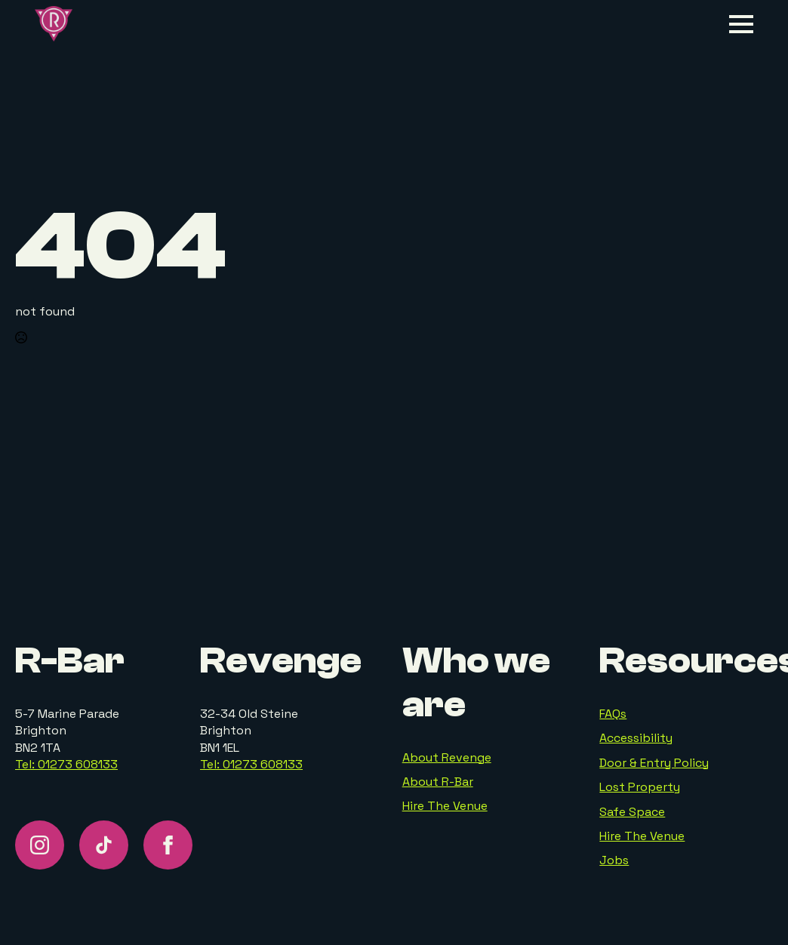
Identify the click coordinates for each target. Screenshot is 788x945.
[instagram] (39, 845)
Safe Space (632, 812)
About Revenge (446, 757)
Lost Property (639, 787)
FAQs (612, 714)
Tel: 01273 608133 (66, 764)
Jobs (614, 860)
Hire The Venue (445, 806)
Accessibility (636, 738)
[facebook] (167, 845)
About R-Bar (437, 782)
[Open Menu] (741, 24)
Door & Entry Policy (654, 763)
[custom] (103, 845)
